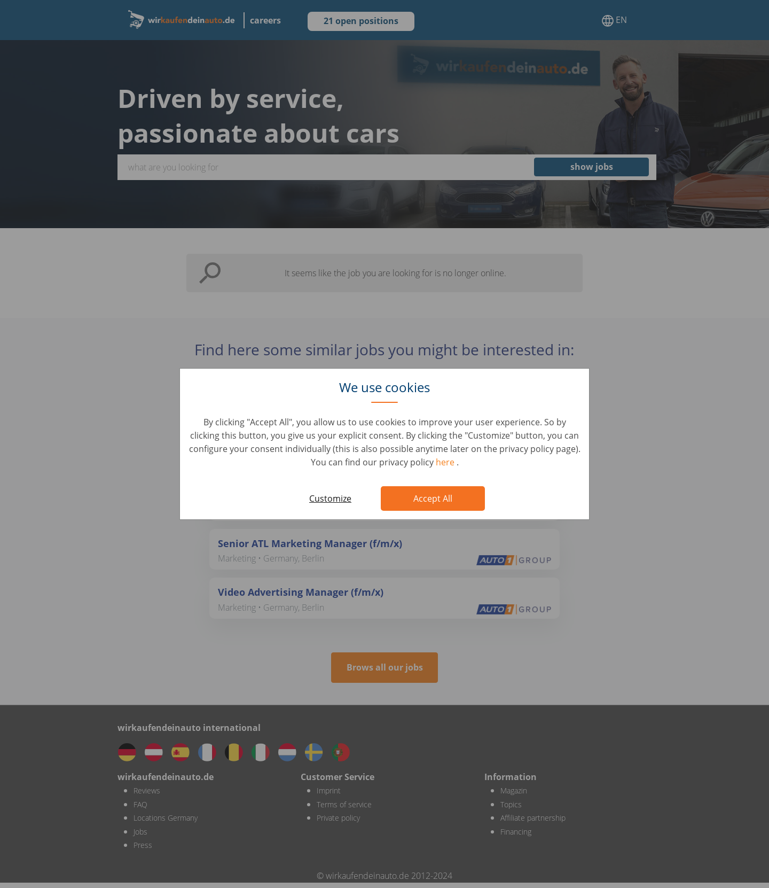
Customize (330, 498)
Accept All (432, 498)
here (446, 462)
